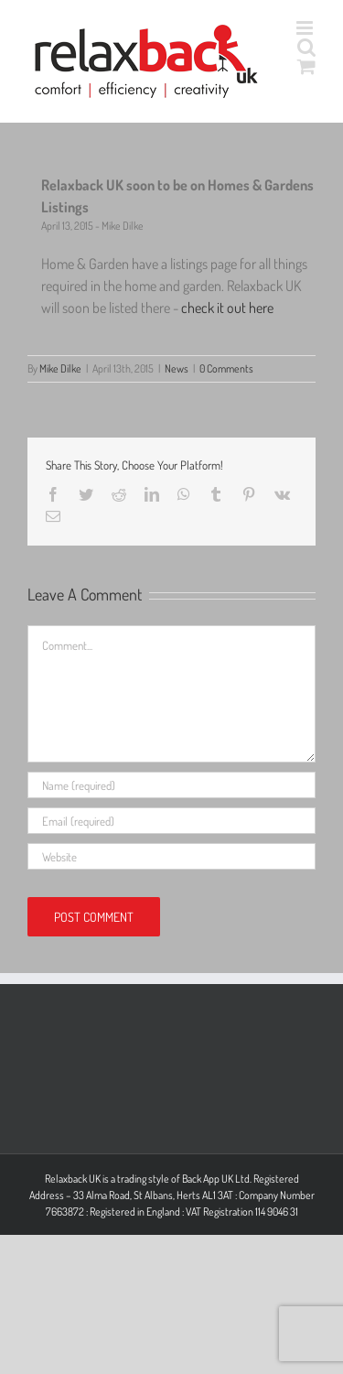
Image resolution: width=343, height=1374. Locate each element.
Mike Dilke (60, 368)
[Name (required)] (171, 785)
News (176, 368)
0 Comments (226, 368)
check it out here (227, 307)
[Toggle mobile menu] (306, 28)
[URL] (171, 856)
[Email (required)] (171, 820)
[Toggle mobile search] (306, 47)
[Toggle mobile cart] (306, 66)
